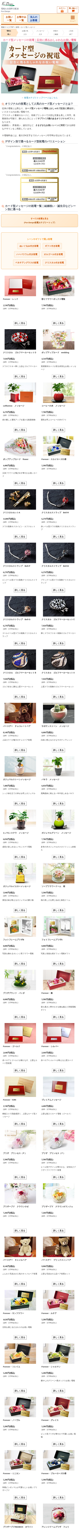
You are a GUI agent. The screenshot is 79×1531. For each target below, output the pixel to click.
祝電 (17, 27)
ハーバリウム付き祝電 (26, 254)
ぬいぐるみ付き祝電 (29, 246)
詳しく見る (20, 323)
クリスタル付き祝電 (54, 262)
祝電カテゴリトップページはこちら (41, 98)
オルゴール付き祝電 (53, 254)
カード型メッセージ (28, 27)
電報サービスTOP (7, 27)
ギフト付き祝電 (52, 246)
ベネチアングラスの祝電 (26, 262)
